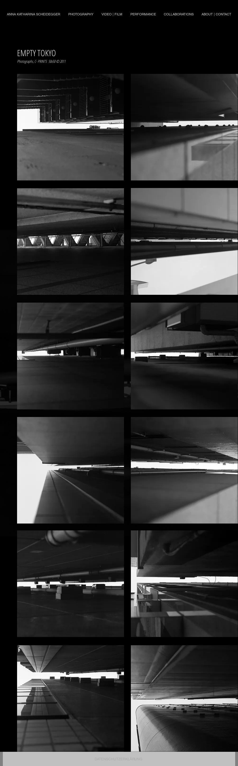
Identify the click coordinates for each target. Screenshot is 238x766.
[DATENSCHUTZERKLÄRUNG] (118, 759)
